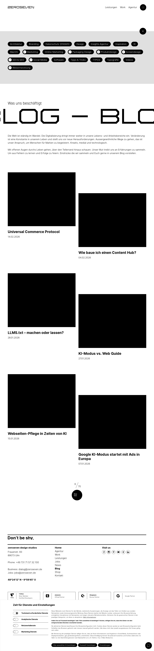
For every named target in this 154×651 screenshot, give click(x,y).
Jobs (57, 561)
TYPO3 (96, 59)
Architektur (16, 44)
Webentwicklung (21, 67)
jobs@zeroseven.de (25, 572)
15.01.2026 (42, 407)
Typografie (113, 59)
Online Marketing (54, 52)
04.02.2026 (112, 226)
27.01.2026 (112, 327)
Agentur (132, 7)
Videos (129, 59)
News (58, 565)
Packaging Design (82, 52)
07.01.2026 (112, 430)
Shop (57, 572)
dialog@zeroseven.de (30, 569)
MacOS (14, 52)
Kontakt (59, 575)
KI (135, 44)
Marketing (32, 52)
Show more (75, 494)
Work (122, 7)
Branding (34, 44)
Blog (57, 568)
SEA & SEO (18, 59)
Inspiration (121, 44)
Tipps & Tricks (78, 59)
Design (80, 44)
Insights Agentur (99, 44)
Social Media (40, 59)
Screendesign (133, 52)
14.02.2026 (42, 205)
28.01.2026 (42, 306)
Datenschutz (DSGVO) (58, 44)
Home (58, 547)
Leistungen (111, 7)
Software (59, 59)
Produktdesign (109, 52)
